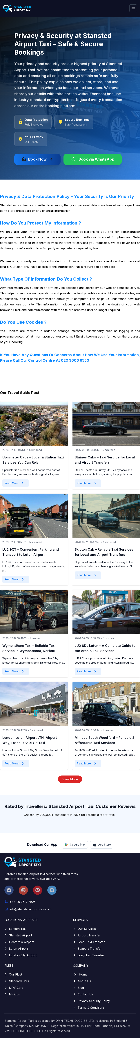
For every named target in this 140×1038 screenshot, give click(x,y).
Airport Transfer (87, 935)
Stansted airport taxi (14, 205)
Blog (78, 988)
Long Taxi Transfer (88, 955)
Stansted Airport (18, 935)
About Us (82, 981)
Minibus (12, 994)
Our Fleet (13, 974)
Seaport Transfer (87, 948)
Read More (15, 483)
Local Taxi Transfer (89, 942)
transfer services (76, 243)
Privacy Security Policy (91, 1001)
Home (80, 974)
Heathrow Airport (19, 942)
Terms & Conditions (89, 1007)
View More (70, 779)
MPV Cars (13, 988)
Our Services (84, 929)
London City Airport (20, 955)
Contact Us (83, 994)
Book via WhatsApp (92, 159)
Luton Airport (16, 948)
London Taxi (15, 929)
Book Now (37, 159)
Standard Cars (16, 981)
